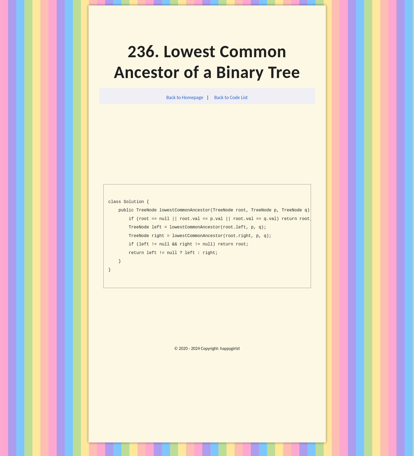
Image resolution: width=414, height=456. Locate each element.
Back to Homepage (184, 97)
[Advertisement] (207, 146)
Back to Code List (231, 97)
